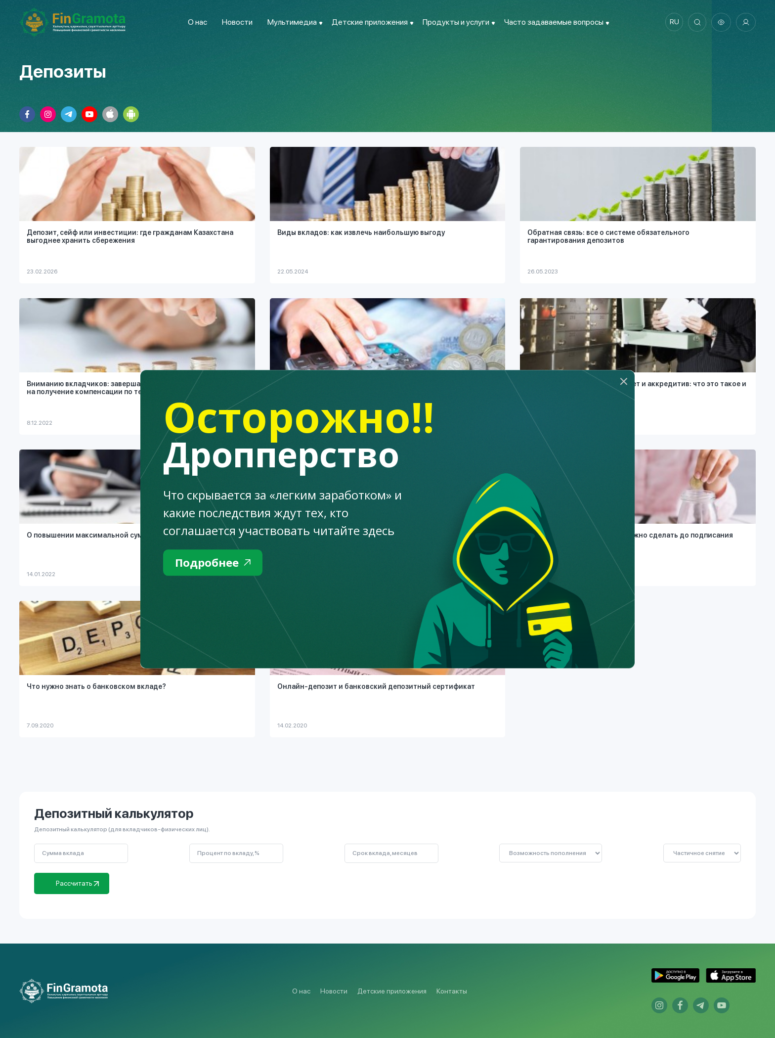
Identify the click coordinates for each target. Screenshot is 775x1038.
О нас (195, 22)
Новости (235, 22)
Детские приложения (392, 991)
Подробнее (215, 563)
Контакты (451, 991)
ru (672, 22)
